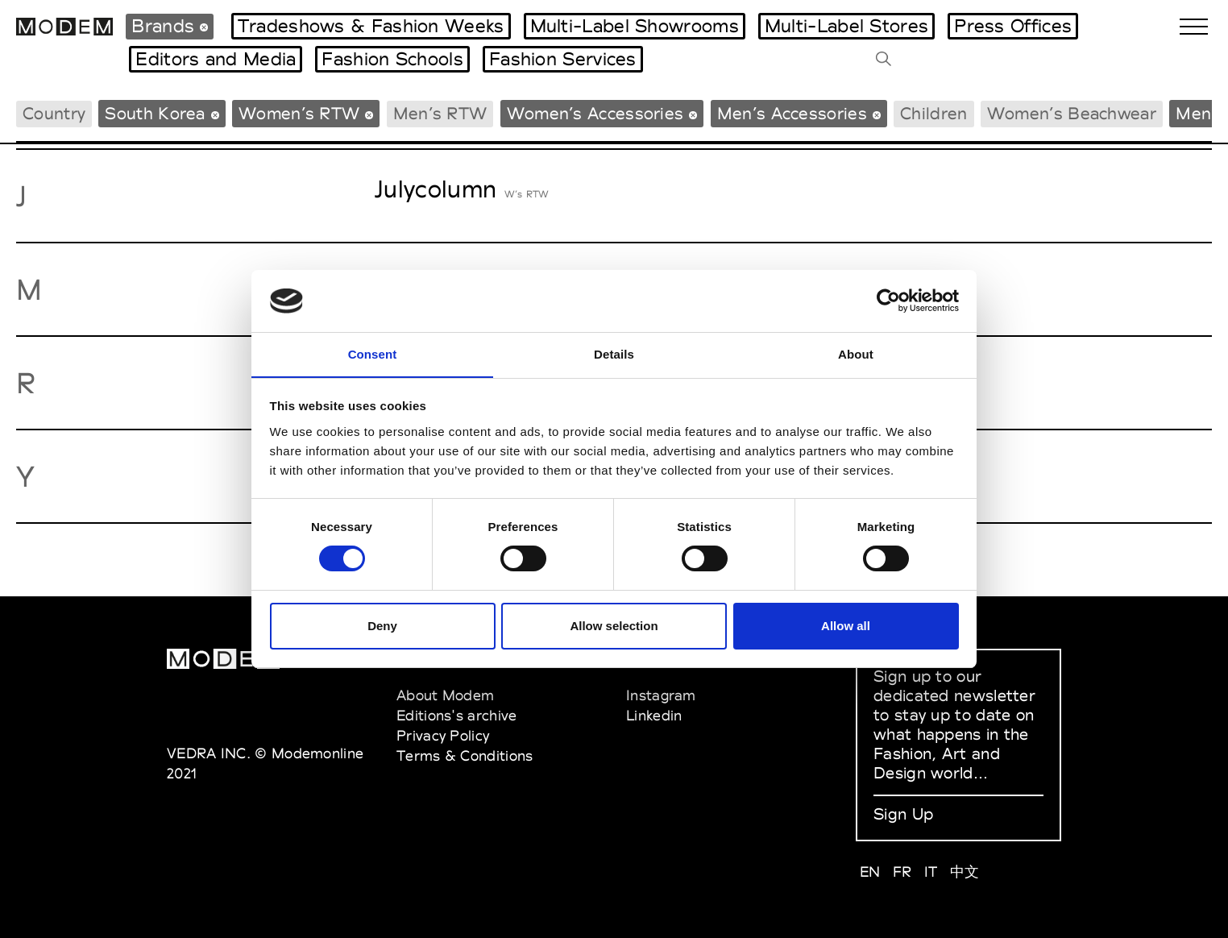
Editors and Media (215, 58)
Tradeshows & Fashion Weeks (371, 25)
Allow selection (614, 626)
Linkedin (654, 715)
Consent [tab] (372, 353)
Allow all (845, 626)
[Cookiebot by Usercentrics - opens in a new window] (888, 300)
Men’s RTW (440, 113)
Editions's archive (456, 715)
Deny (382, 626)
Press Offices (1013, 25)
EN (870, 871)
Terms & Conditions (464, 755)
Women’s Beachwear (1071, 113)
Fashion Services (563, 58)
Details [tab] (614, 353)
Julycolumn (435, 189)
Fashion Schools (392, 58)
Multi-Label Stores (846, 25)
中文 (965, 871)
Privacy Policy (442, 735)
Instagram (661, 695)
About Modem (445, 695)
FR (902, 871)
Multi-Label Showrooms (634, 25)
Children (933, 113)
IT (931, 871)
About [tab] (855, 353)
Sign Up (903, 814)
